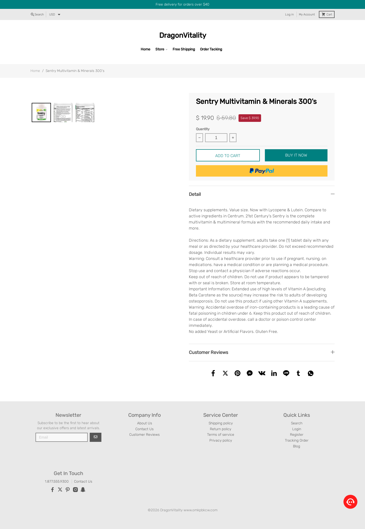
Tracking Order (296, 440)
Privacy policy (220, 440)
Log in (289, 14)
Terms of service (220, 434)
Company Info (144, 415)
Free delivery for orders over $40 (182, 4)
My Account (307, 14)
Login (296, 429)
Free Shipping (184, 49)
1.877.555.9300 (57, 481)
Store (159, 49)
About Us (144, 423)
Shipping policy (221, 423)
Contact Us (144, 429)
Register (296, 434)
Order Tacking (211, 49)
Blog (296, 446)
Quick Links (296, 415)
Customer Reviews (144, 434)
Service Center (220, 415)
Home (145, 49)
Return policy (220, 429)
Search (296, 423)
